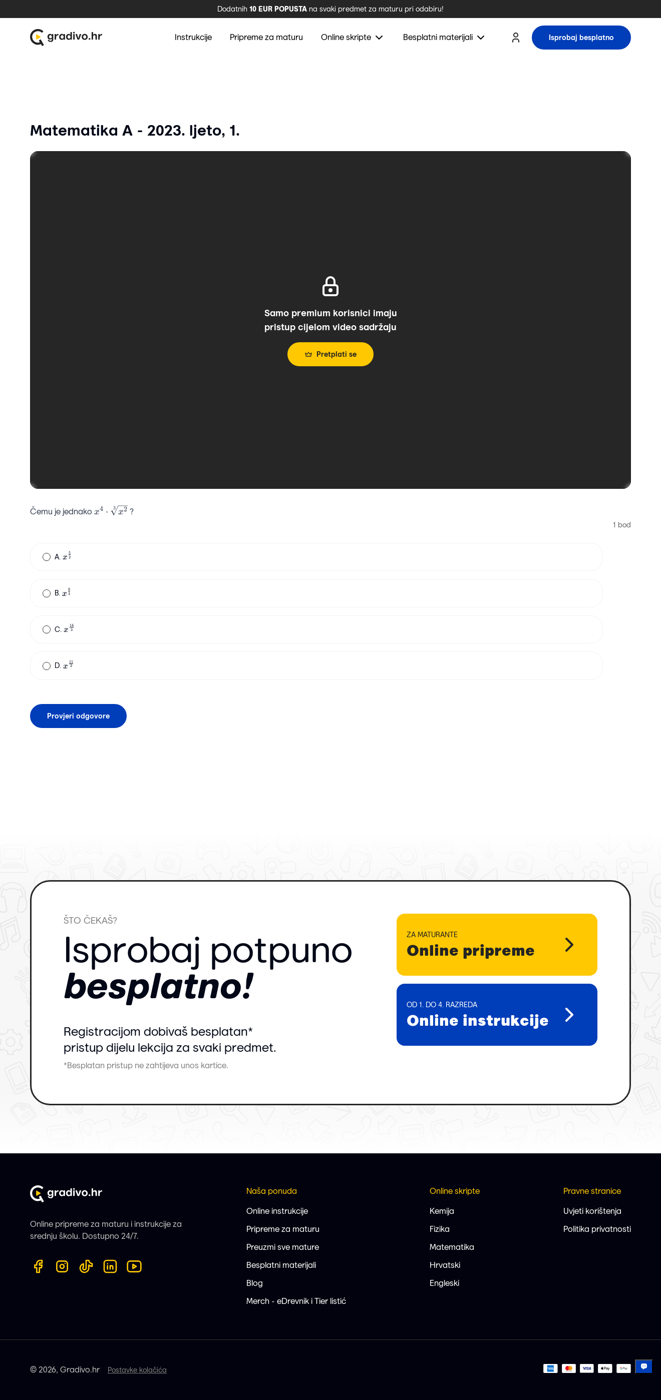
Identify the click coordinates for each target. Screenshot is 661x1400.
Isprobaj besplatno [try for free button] (581, 37)
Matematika (452, 1247)
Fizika (440, 1229)
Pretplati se (330, 354)
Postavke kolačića (137, 1369)
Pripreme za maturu (282, 1229)
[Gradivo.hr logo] (66, 37)
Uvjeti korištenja (592, 1211)
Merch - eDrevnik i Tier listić (296, 1301)
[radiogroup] (316, 611)
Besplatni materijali (281, 1265)
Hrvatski (445, 1265)
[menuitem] (353, 37)
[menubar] (331, 37)
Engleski (444, 1283)
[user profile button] (516, 38)
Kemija (442, 1211)
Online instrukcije (277, 1211)
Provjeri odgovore (78, 716)
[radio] (47, 557)
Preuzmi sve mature (282, 1247)
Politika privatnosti (597, 1229)
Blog (254, 1283)
